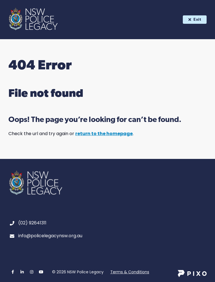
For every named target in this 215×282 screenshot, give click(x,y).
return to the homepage (104, 133)
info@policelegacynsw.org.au (50, 235)
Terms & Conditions (129, 272)
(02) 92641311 (32, 223)
